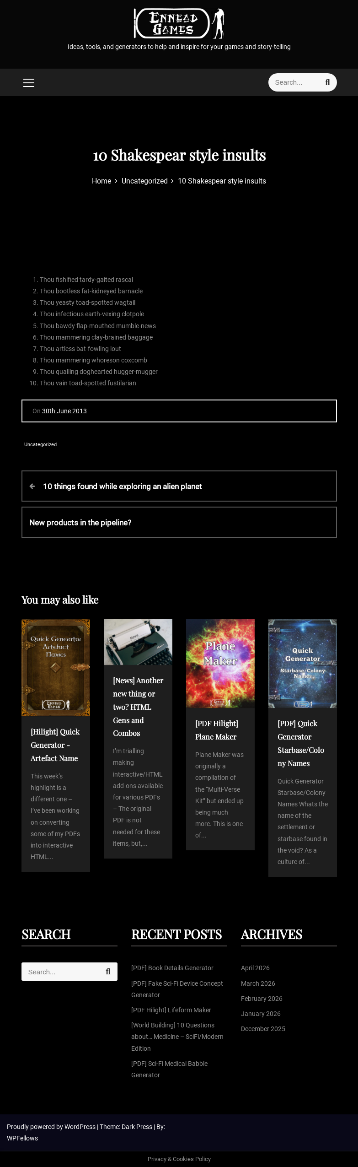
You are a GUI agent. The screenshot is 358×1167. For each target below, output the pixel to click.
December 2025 (263, 1028)
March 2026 (258, 983)
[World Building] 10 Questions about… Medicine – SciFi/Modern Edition (177, 1036)
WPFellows (22, 1138)
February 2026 (262, 998)
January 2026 (261, 1013)
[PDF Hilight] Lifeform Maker (171, 1010)
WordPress (80, 1126)
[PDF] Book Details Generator (172, 968)
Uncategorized (40, 445)
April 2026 (255, 968)
